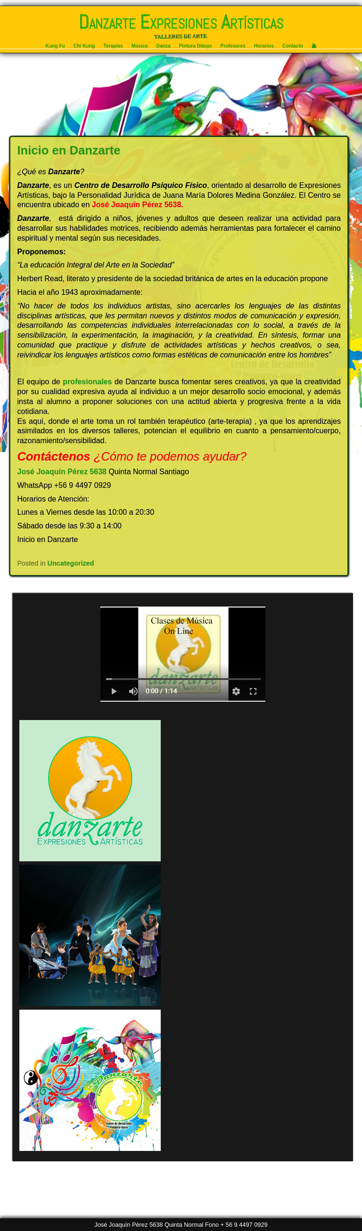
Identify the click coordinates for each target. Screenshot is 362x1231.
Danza (163, 46)
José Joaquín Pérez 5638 (62, 472)
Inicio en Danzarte (69, 150)
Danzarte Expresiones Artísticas (181, 22)
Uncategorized (71, 563)
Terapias (113, 46)
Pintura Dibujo (195, 46)
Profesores (233, 46)
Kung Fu (55, 46)
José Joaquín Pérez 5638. (137, 205)
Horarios (264, 46)
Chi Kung (84, 46)
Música (140, 46)
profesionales (87, 382)
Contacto (292, 46)
